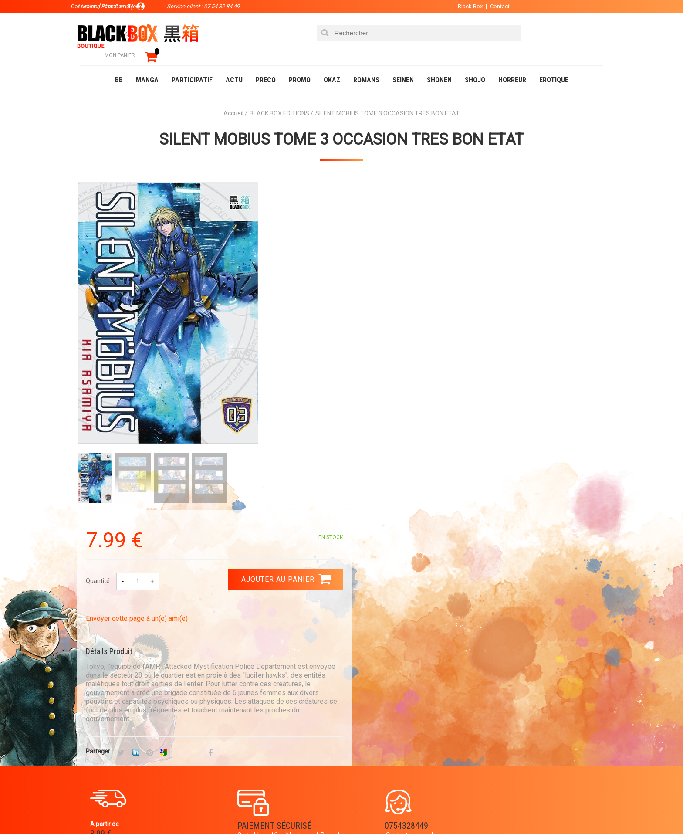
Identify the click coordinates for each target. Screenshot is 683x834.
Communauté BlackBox (209, 809)
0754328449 (376, 615)
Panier (355, 697)
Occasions (274, 809)
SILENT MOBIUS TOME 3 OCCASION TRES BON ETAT (341, 127)
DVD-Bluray (143, 809)
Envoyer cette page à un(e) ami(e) (401, 278)
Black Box (463, 6)
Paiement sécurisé (261, 615)
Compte (357, 711)
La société (261, 697)
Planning (259, 739)
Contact (493, 6)
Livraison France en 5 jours (529, 620)
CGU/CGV (358, 739)
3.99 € (103, 623)
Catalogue (97, 809)
